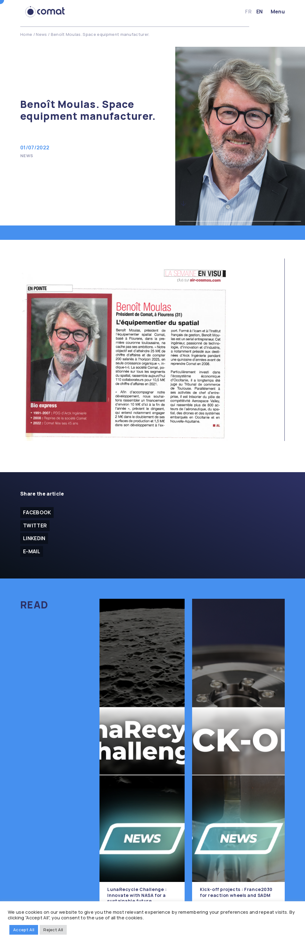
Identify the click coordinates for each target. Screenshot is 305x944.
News (41, 34)
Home (26, 34)
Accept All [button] (23, 929)
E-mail (31, 551)
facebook (37, 512)
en (259, 11)
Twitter (35, 525)
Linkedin (34, 538)
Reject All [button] (53, 929)
